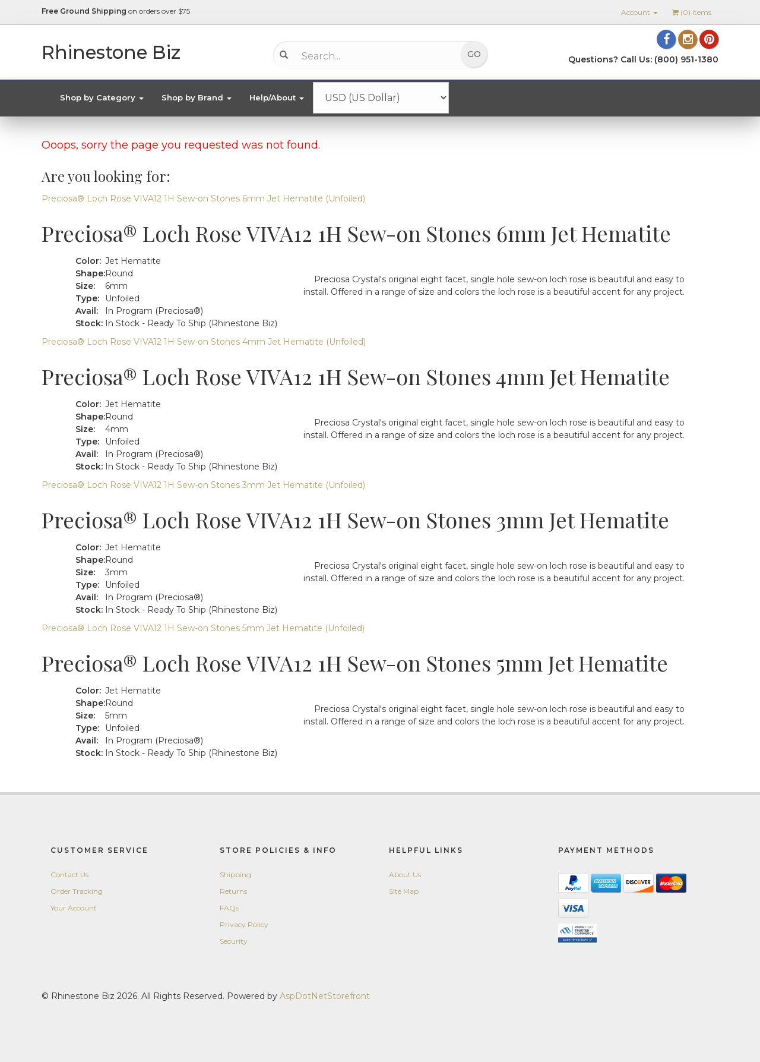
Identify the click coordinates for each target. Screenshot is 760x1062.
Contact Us (69, 874)
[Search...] (371, 56)
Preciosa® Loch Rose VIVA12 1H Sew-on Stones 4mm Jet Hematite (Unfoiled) (204, 341)
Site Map (404, 891)
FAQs (229, 907)
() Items (691, 12)
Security (234, 941)
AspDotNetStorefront (325, 996)
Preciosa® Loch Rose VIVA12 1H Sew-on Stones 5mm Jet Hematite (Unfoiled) (203, 628)
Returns (233, 891)
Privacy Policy (244, 924)
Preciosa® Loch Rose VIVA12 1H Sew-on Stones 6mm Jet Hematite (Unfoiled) (203, 198)
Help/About (276, 97)
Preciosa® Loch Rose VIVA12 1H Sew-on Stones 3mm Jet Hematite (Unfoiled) (203, 485)
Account (639, 12)
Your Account (73, 907)
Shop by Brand (197, 97)
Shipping (235, 874)
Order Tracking (76, 891)
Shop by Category (102, 97)
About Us (405, 874)
